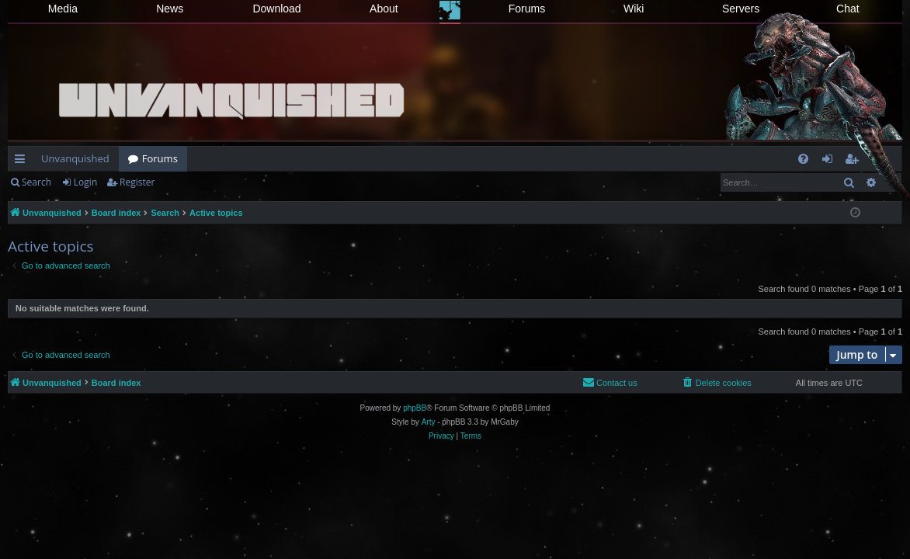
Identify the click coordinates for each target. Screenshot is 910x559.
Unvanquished (75, 158)
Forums (527, 8)
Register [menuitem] (854, 161)
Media (63, 8)
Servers (740, 8)
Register (137, 182)
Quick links (23, 161)
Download (276, 8)
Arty (429, 422)
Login (85, 182)
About (384, 8)
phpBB (414, 408)
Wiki (633, 8)
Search (36, 182)
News (169, 8)
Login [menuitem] (830, 161)
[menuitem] (803, 159)
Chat (848, 8)
